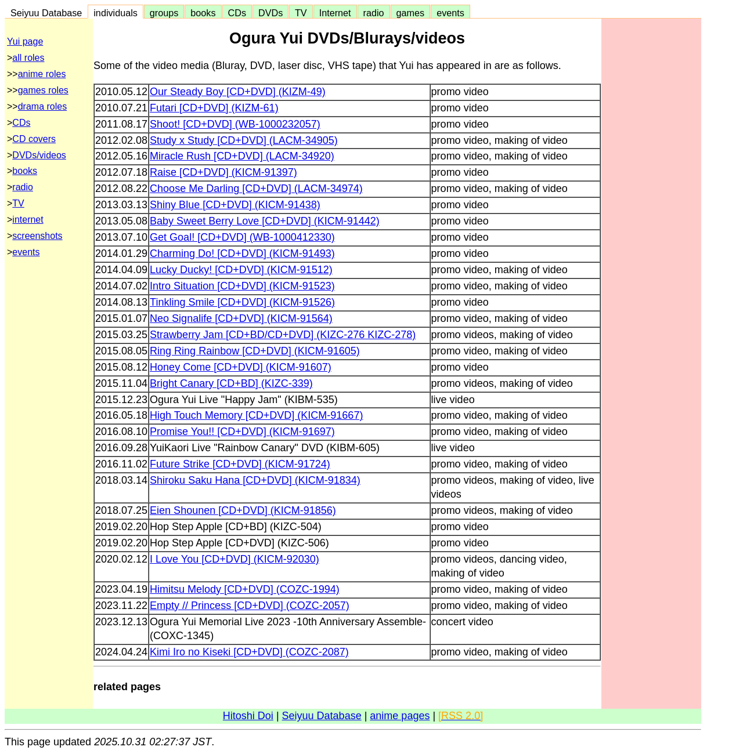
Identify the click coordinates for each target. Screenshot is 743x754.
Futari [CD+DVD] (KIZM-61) (214, 108)
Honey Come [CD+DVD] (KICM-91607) (240, 367)
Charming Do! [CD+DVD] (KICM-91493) (242, 253)
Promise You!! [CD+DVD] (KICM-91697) (242, 431)
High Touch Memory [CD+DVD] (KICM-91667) (256, 415)
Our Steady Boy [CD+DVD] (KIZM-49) (238, 91)
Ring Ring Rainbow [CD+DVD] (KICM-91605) (255, 351)
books (203, 13)
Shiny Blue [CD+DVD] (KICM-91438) (235, 205)
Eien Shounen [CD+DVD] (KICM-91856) (243, 510)
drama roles (42, 106)
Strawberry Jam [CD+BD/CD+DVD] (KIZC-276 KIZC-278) (283, 334)
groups (164, 13)
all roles (28, 58)
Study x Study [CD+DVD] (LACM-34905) (244, 140)
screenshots (37, 236)
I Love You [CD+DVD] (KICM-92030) (234, 559)
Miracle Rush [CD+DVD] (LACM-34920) (242, 156)
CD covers (34, 139)
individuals (115, 13)
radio (373, 13)
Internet (335, 13)
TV (301, 13)
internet (27, 219)
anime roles (42, 74)
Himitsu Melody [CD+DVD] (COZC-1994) (245, 589)
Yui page (25, 41)
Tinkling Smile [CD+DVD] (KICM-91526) (242, 302)
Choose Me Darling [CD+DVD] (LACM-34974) (256, 188)
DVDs (270, 13)
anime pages (400, 716)
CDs (237, 13)
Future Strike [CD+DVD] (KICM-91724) (240, 464)
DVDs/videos (39, 155)
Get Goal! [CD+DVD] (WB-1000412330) (242, 237)
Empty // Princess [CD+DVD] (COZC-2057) (249, 605)
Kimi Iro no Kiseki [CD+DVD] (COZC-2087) (249, 652)
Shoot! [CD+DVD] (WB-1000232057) (235, 124)
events (450, 13)
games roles (43, 90)
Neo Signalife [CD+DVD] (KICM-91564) (241, 318)
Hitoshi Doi (248, 716)
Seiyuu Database (46, 13)
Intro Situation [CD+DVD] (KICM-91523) (242, 286)
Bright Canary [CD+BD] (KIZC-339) (231, 383)
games (410, 13)
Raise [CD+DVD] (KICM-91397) (223, 172)
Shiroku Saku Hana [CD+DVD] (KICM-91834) (255, 480)
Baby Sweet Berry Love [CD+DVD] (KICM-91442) (265, 221)
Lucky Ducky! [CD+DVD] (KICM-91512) (241, 270)
